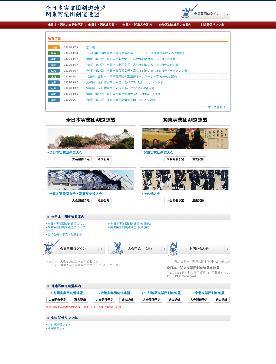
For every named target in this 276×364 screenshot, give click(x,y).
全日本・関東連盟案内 (102, 24)
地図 (50, 230)
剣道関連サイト (58, 328)
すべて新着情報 (218, 107)
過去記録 (103, 159)
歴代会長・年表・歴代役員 (65, 234)
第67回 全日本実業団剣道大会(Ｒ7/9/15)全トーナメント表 (124, 82)
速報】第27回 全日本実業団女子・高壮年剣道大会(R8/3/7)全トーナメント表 (136, 70)
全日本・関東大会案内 (137, 24)
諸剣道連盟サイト (59, 324)
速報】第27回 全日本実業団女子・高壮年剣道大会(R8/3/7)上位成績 (131, 58)
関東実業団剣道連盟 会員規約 (129, 227)
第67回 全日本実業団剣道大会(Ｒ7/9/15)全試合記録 (120, 88)
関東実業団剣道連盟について (67, 227)
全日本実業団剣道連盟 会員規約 (131, 223)
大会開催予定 (81, 159)
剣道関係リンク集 (212, 24)
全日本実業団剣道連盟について (68, 223)
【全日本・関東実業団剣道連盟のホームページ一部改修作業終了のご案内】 (136, 53)
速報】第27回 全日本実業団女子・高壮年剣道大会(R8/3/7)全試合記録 (132, 64)
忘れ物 (90, 47)
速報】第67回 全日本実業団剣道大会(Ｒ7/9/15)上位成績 (123, 94)
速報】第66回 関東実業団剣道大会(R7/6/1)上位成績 (120, 99)
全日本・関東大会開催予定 (65, 24)
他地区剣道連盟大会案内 (175, 24)
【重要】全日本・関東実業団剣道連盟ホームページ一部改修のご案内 (131, 76)
